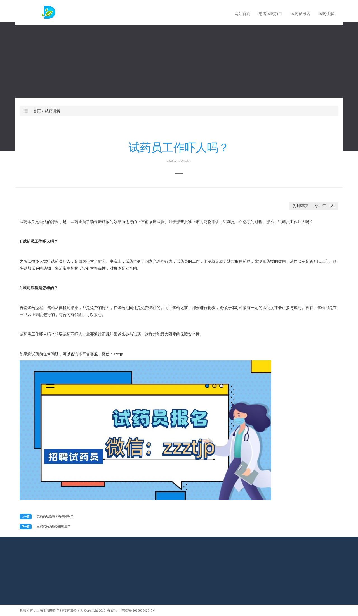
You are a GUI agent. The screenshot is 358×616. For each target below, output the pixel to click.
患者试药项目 (270, 14)
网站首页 (242, 14)
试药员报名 (300, 14)
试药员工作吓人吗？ (179, 151)
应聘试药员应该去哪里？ (53, 526)
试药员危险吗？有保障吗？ (55, 516)
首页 (37, 111)
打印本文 (301, 206)
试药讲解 (326, 14)
